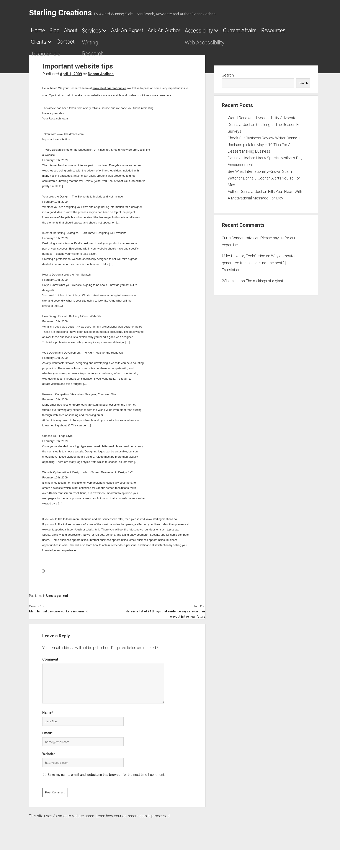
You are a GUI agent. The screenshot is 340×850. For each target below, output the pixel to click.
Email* (47, 736)
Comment (50, 662)
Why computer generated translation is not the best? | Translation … (259, 265)
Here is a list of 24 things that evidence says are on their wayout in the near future (165, 616)
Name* (47, 715)
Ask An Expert (160, 32)
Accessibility (255, 32)
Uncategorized (57, 598)
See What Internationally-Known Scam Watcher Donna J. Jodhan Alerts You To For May (264, 181)
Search (228, 77)
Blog (62, 32)
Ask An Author (208, 32)
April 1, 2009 (71, 76)
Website (48, 756)
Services (112, 32)
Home (40, 32)
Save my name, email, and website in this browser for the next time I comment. (106, 777)
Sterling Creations (60, 12)
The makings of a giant (264, 283)
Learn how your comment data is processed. (133, 818)
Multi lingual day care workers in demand (58, 614)
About (85, 32)
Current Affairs (53, 44)
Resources (97, 44)
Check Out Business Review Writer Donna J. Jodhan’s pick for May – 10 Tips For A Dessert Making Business (264, 147)
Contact (166, 44)
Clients (130, 45)
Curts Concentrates (238, 240)
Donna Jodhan (101, 76)
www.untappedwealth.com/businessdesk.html (70, 532)
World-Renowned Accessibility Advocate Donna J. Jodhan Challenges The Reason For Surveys (265, 127)
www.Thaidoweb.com (70, 136)
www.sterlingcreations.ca (109, 90)
